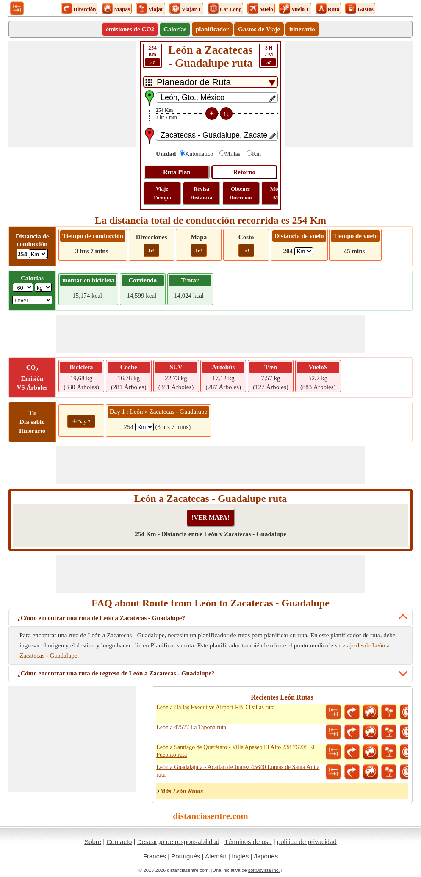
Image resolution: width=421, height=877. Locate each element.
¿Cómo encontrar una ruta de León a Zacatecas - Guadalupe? (101, 617)
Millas (232, 154)
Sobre (92, 841)
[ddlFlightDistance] (303, 251)
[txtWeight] (23, 287)
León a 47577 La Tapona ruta (191, 727)
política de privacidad (307, 841)
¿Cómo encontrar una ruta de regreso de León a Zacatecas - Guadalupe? (115, 673)
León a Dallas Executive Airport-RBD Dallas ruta (215, 707)
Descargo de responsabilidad (178, 841)
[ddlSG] (32, 300)
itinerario (302, 29)
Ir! (151, 250)
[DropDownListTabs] (210, 82)
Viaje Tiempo (162, 193)
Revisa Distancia (201, 193)
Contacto (119, 841)
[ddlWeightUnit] (43, 287)
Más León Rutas (181, 791)
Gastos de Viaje (259, 29)
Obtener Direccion (240, 193)
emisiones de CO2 (130, 29)
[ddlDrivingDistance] (38, 253)
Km (256, 154)
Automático (199, 154)
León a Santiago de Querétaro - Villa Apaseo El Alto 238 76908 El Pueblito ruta (235, 751)
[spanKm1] (144, 427)
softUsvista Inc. (264, 870)
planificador (212, 29)
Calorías (174, 29)
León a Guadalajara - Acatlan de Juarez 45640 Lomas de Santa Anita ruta (237, 771)
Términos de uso (248, 841)
